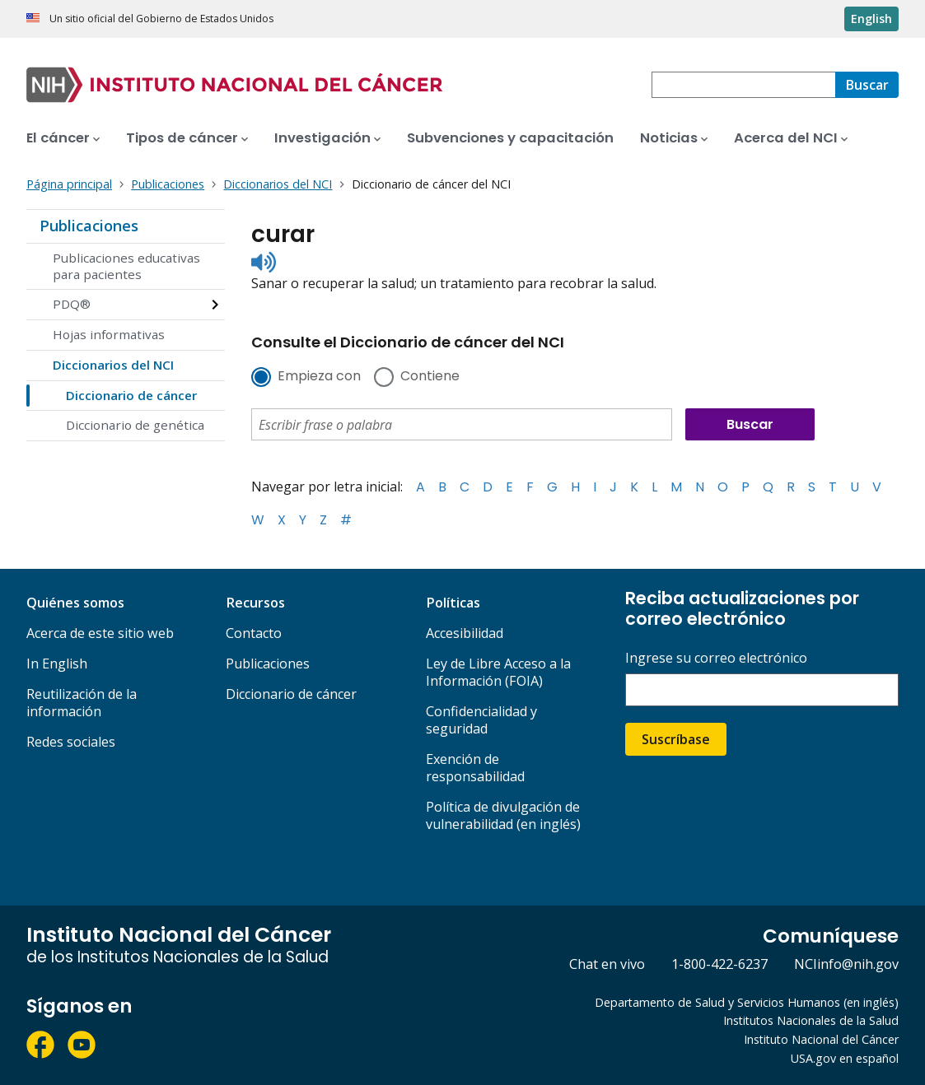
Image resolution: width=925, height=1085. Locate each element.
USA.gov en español (845, 1058)
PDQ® (72, 304)
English (871, 18)
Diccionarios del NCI (113, 364)
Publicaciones (89, 225)
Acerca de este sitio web (100, 633)
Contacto (254, 633)
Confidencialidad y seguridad (481, 720)
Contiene (430, 377)
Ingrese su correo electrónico (716, 658)
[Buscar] (867, 85)
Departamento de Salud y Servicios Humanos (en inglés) (747, 1002)
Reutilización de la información (81, 702)
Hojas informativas (109, 334)
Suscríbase (676, 739)
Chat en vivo (607, 964)
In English (56, 663)
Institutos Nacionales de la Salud (811, 1020)
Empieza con (319, 377)
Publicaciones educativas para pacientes (126, 265)
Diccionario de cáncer (131, 395)
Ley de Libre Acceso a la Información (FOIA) (498, 672)
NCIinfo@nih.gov (846, 964)
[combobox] (743, 85)
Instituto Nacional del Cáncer (821, 1039)
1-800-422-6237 (719, 964)
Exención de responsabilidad (475, 767)
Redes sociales (70, 742)
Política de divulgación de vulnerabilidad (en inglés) (503, 815)
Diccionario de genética (135, 425)
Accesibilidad (464, 633)
